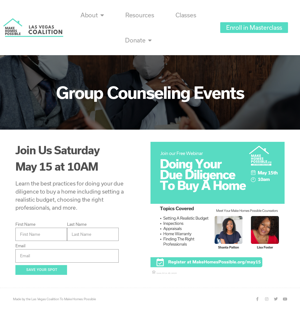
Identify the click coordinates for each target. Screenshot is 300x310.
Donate (138, 40)
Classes (185, 15)
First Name (25, 224)
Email (20, 245)
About (92, 15)
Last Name (77, 224)
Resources (139, 15)
